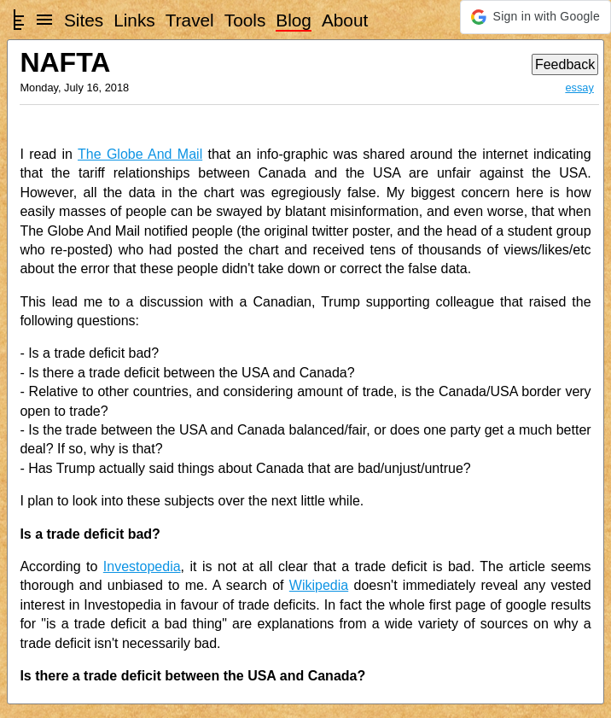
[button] (535, 17)
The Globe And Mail (140, 154)
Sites (83, 20)
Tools (245, 20)
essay (579, 87)
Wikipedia (318, 585)
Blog (293, 20)
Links (134, 20)
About (345, 20)
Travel (190, 20)
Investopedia (142, 566)
